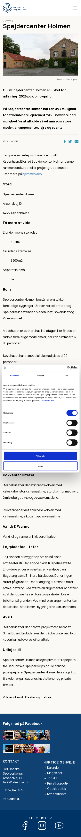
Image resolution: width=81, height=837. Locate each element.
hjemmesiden (32, 174)
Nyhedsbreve (57, 794)
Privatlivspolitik (57, 783)
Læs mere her (47, 401)
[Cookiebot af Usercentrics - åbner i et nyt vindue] (61, 367)
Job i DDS (54, 778)
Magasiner (54, 773)
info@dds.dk (11, 799)
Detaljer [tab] (40, 375)
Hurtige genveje (59, 762)
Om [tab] (66, 375)
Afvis (40, 466)
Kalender (53, 767)
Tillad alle (40, 456)
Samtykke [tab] (14, 375)
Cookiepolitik (56, 789)
